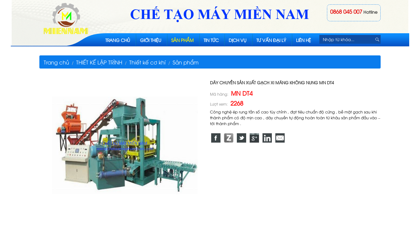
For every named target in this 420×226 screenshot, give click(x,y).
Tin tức (211, 40)
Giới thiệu (150, 40)
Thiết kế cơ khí (147, 62)
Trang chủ (117, 40)
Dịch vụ (237, 40)
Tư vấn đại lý (271, 40)
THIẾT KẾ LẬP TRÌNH (99, 62)
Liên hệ (303, 40)
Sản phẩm (182, 40)
